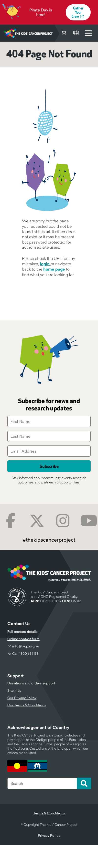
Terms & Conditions (49, 813)
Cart (64, 33)
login (45, 264)
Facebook (10, 520)
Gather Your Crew (78, 12)
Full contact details (22, 631)
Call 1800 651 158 (25, 653)
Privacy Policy (49, 835)
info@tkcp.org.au (25, 646)
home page (54, 269)
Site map (14, 690)
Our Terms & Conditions (26, 705)
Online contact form (23, 639)
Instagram (63, 520)
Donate (76, 33)
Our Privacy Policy (21, 698)
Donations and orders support (31, 683)
